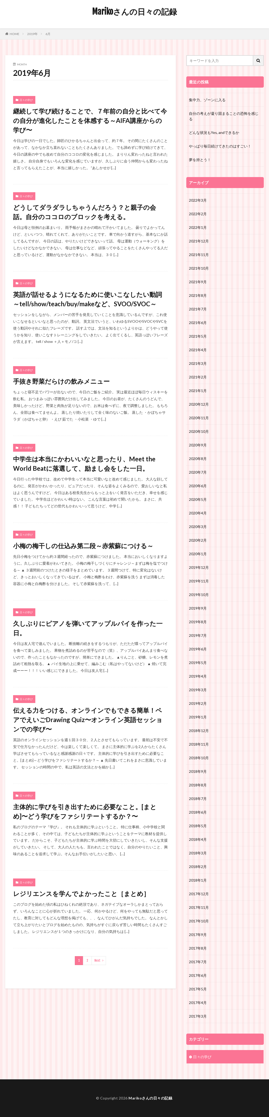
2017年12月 (199, 894)
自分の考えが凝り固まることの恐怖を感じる (224, 116)
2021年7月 (198, 309)
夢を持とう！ (200, 159)
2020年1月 (198, 554)
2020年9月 (198, 445)
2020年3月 (198, 526)
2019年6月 (198, 649)
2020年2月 (198, 540)
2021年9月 (198, 282)
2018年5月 (198, 826)
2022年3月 (198, 200)
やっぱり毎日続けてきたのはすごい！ (220, 146)
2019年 (32, 34)
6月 (48, 34)
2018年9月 (198, 771)
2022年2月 (198, 214)
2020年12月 (199, 404)
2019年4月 (198, 676)
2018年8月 (198, 785)
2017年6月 (198, 975)
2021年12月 (199, 241)
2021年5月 (198, 336)
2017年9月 (198, 934)
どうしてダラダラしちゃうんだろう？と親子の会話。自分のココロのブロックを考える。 (84, 211)
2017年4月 (198, 1002)
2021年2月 (198, 377)
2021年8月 (198, 295)
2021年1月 (198, 390)
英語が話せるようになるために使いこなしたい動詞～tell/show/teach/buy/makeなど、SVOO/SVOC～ (87, 299)
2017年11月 (199, 907)
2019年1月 (198, 717)
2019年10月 (199, 594)
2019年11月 (199, 581)
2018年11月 (199, 744)
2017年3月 (198, 1016)
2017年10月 (199, 921)
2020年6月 (198, 486)
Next (97, 960)
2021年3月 (198, 363)
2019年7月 (198, 635)
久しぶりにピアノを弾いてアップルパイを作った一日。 (87, 628)
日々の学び (26, 99)
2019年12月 (199, 567)
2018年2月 (198, 866)
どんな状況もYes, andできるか (214, 132)
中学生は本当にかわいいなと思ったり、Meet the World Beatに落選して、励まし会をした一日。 (84, 463)
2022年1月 (198, 227)
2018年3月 (198, 853)
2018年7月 (198, 798)
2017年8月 (198, 948)
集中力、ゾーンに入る (207, 100)
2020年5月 (198, 499)
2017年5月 (198, 989)
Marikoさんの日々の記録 (134, 12)
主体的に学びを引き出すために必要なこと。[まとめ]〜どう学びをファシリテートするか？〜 (84, 811)
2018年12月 (199, 730)
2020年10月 (199, 431)
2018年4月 (198, 839)
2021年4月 (198, 350)
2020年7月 (198, 472)
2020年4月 (198, 513)
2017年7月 (198, 962)
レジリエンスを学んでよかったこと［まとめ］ (81, 893)
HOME (14, 33)
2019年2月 (198, 703)
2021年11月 (199, 254)
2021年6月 (198, 322)
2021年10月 (199, 268)
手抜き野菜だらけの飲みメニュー (61, 381)
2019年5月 (198, 662)
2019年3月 (198, 690)
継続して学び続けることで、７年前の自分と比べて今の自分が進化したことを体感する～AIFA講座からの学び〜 (90, 120)
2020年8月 (198, 458)
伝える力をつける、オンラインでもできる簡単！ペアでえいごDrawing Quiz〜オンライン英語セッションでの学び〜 (87, 719)
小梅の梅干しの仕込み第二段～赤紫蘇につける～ (83, 545)
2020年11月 (199, 418)
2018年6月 (198, 812)
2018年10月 (199, 758)
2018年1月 (198, 880)
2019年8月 (198, 622)
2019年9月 (198, 608)
